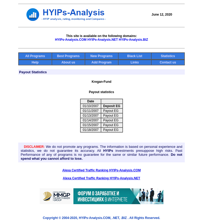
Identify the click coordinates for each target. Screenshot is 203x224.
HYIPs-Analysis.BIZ (133, 40)
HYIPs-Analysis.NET (102, 40)
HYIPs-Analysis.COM (70, 40)
